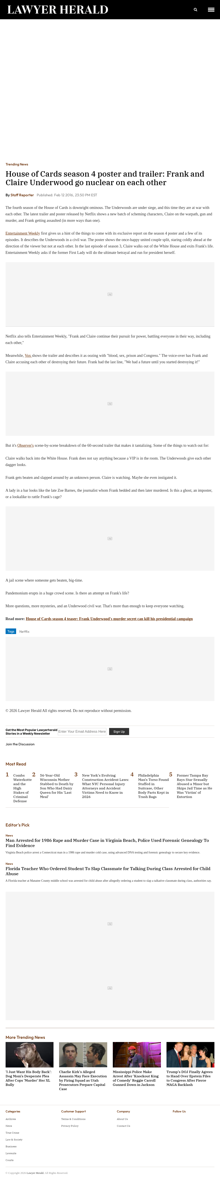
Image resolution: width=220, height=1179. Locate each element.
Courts (10, 1160)
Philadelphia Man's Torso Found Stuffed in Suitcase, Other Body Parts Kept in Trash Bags (153, 786)
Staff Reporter (23, 195)
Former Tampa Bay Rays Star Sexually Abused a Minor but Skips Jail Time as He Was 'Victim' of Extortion (194, 786)
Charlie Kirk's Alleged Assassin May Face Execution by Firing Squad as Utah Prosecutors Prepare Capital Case (83, 1080)
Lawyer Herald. (35, 1173)
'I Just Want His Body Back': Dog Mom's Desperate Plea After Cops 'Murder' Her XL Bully (29, 1078)
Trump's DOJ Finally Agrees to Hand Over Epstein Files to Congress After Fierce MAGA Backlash (190, 1078)
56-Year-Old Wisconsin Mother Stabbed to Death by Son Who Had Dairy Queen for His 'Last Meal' (56, 786)
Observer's (25, 445)
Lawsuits (11, 1153)
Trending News (17, 164)
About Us (122, 1119)
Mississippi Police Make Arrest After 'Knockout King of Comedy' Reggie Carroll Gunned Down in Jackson (136, 1078)
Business (11, 1146)
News (9, 835)
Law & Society (14, 1139)
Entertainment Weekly (23, 233)
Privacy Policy (69, 1125)
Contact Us (123, 1125)
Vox (28, 355)
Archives (11, 1119)
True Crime (12, 1132)
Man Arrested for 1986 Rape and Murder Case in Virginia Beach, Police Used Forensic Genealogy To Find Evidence (107, 842)
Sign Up (119, 731)
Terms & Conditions (73, 1119)
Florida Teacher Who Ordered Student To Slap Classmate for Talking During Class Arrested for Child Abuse (108, 871)
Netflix (24, 631)
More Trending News (25, 1037)
